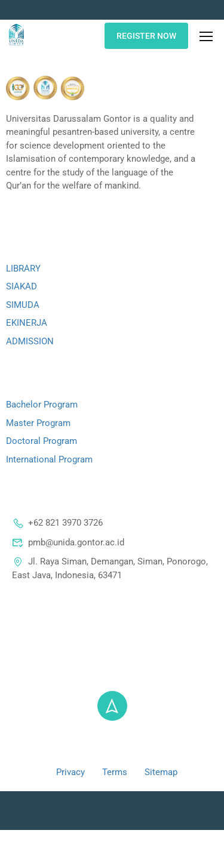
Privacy (70, 772)
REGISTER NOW (146, 36)
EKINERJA (26, 322)
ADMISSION (30, 341)
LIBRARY (23, 268)
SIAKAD (21, 286)
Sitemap (161, 772)
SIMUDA (22, 305)
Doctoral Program (41, 441)
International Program (49, 459)
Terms (114, 772)
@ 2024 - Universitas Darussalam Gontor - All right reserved (112, 744)
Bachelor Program (42, 404)
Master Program (38, 423)
